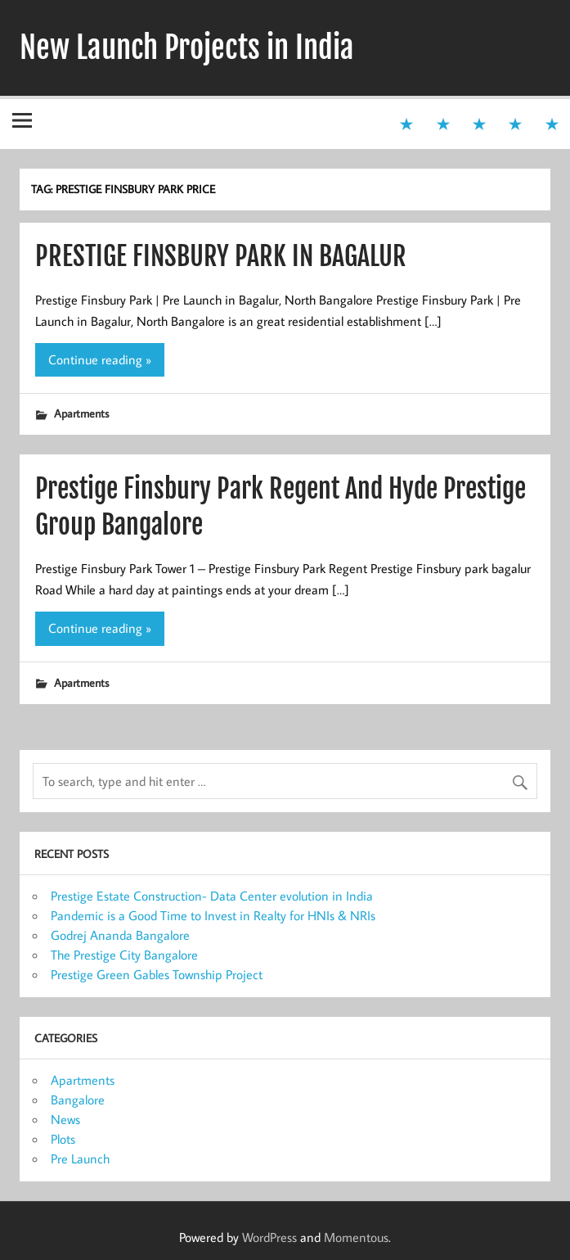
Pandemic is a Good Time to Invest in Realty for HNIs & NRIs (213, 915)
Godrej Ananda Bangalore (120, 935)
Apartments (81, 413)
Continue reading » (99, 359)
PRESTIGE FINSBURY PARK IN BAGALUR (220, 256)
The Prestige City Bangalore (124, 954)
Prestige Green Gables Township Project (157, 974)
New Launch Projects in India (187, 47)
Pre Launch (80, 1158)
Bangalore (78, 1099)
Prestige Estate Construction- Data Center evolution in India (212, 895)
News (65, 1119)
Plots (63, 1139)
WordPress (269, 1237)
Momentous (356, 1237)
